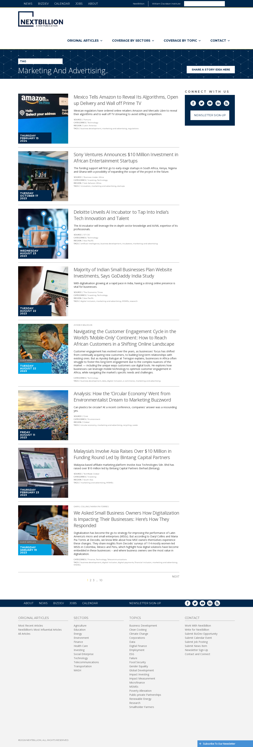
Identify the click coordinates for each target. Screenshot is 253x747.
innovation (86, 186)
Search (229, 3)
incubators (127, 243)
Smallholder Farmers (141, 707)
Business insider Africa (94, 177)
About (93, 3)
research (134, 301)
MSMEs (125, 301)
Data (132, 642)
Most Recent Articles (30, 625)
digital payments (126, 562)
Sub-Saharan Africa (92, 183)
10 (100, 580)
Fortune (87, 119)
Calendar (62, 3)
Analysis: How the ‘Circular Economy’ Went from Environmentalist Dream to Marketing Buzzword (122, 396)
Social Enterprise (84, 654)
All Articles (24, 633)
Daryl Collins (81, 506)
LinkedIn (212, 604)
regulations (133, 128)
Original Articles (85, 40)
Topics (135, 618)
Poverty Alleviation (140, 690)
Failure (133, 658)
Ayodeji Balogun (83, 325)
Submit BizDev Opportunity (201, 633)
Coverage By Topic (182, 40)
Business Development (143, 625)
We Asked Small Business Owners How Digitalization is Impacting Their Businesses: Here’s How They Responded (126, 519)
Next (175, 576)
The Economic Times (93, 292)
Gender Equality (138, 666)
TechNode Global (91, 474)
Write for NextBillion (197, 629)
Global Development (141, 670)
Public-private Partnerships (145, 694)
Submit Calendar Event (198, 637)
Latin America (89, 125)
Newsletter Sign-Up (210, 115)
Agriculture (80, 625)
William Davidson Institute (166, 3)
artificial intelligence (90, 243)
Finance (91, 559)
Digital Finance (138, 646)
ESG (131, 654)
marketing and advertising (114, 128)
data (104, 381)
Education (80, 629)
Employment (136, 650)
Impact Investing (139, 674)
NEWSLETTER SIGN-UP (145, 603)
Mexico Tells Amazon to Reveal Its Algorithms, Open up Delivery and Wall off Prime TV (126, 100)
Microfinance (137, 682)
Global (86, 422)
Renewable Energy (140, 699)
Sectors (81, 618)
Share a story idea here (213, 70)
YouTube (212, 102)
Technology (93, 122)
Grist (86, 416)
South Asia (88, 480)
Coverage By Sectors (133, 40)
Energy (78, 633)
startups (121, 186)
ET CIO (87, 235)
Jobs (79, 3)
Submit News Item (196, 646)
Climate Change (138, 633)
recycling (127, 425)
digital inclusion (88, 301)
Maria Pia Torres (100, 506)
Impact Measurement (142, 678)
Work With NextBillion (198, 625)
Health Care (81, 646)
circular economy (88, 425)
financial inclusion (143, 562)
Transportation (83, 666)
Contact (220, 40)
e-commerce (129, 381)
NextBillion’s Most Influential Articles (40, 629)
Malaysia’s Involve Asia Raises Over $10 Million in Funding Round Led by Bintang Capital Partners (123, 454)
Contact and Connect (197, 654)
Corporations (137, 637)
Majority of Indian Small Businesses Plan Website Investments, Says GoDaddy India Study (123, 272)
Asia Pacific (88, 240)
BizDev (43, 3)
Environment (94, 419)
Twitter (197, 604)
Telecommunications (117, 559)
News (28, 3)
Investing (92, 180)
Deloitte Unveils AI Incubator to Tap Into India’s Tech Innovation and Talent (121, 215)
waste (135, 425)
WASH (77, 670)
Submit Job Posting (196, 642)
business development (91, 128)
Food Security (137, 662)
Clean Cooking (138, 629)
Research (134, 703)
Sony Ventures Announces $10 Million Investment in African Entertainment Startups (126, 157)
